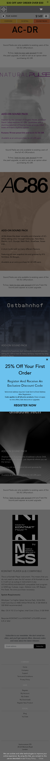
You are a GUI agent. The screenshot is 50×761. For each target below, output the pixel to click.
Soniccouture (4, 9)
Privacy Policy (30, 758)
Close (41, 758)
